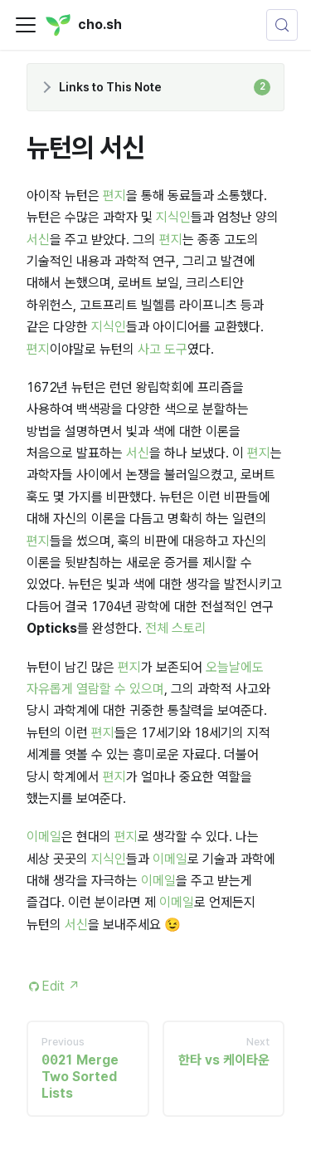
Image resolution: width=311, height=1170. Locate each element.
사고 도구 (162, 349)
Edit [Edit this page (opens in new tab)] (60, 986)
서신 (38, 239)
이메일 (44, 836)
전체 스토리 (176, 628)
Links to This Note (164, 87)
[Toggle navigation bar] (25, 24)
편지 (114, 195)
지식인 (173, 217)
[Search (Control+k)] (282, 25)
